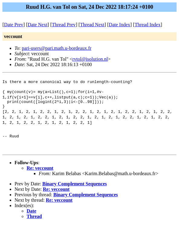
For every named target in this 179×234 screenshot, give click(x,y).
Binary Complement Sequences (74, 193)
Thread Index (148, 24)
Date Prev (13, 24)
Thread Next (92, 24)
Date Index (119, 24)
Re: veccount (40, 178)
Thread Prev (64, 24)
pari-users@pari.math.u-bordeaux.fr (56, 48)
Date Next (37, 24)
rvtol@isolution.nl (90, 59)
